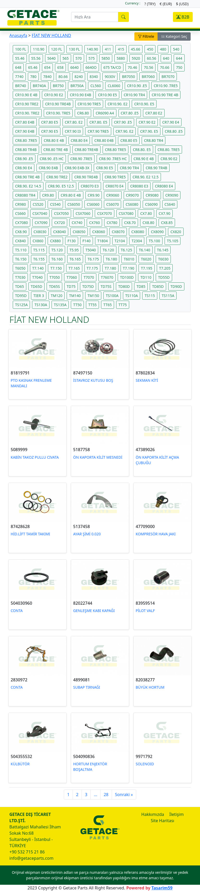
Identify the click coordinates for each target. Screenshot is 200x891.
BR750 (58, 85)
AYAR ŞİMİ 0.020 (87, 533)
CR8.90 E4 (23, 167)
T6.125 (126, 249)
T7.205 (165, 268)
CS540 (55, 204)
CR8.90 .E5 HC (52, 158)
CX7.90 (164, 213)
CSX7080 (126, 213)
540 (176, 49)
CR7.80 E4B (24, 122)
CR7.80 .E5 (130, 113)
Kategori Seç (174, 36)
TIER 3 (38, 295)
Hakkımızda (152, 814)
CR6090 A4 (105, 113)
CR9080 (152, 195)
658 (60, 67)
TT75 (122, 304)
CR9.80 (48, 195)
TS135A (60, 304)
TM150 (93, 295)
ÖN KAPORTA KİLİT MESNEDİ (97, 457)
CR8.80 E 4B (54, 140)
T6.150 (21, 259)
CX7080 (21, 222)
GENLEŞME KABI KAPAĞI (94, 610)
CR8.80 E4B (104, 140)
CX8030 (40, 231)
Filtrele (146, 36)
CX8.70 (130, 222)
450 (150, 49)
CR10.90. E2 (118, 103)
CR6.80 (83, 113)
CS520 (38, 204)
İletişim (176, 814)
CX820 (175, 231)
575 (92, 58)
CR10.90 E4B (80, 94)
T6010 (129, 259)
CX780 (112, 222)
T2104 (120, 240)
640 (166, 58)
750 (179, 67)
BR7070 (167, 76)
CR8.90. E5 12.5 (61, 186)
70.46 (132, 67)
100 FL (20, 49)
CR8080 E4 (164, 186)
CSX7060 (83, 213)
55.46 (19, 58)
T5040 (90, 249)
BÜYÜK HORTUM (150, 687)
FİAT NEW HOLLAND (51, 35)
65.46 (33, 67)
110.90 (38, 49)
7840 (47, 76)
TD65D (36, 286)
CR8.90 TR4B (156, 167)
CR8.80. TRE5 (169, 149)
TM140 (75, 295)
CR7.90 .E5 (123, 122)
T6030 (163, 259)
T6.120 (108, 249)
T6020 (146, 259)
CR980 (20, 204)
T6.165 (75, 259)
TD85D (158, 286)
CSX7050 (61, 213)
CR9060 (112, 195)
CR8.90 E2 (168, 158)
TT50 (77, 304)
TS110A (131, 295)
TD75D (88, 286)
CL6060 (114, 85)
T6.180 (111, 259)
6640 (74, 67)
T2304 (137, 240)
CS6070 (112, 204)
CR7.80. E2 (74, 122)
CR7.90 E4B (24, 131)
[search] (94, 17)
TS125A (21, 304)
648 (18, 67)
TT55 (92, 304)
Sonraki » (124, 794)
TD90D (176, 286)
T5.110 (21, 249)
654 (47, 67)
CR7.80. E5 (98, 122)
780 (33, 76)
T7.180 (110, 268)
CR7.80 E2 (153, 113)
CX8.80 (148, 222)
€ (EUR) (166, 3)
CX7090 (41, 222)
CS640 (170, 204)
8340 (94, 76)
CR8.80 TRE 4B (55, 149)
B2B (182, 17)
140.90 (92, 49)
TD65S (54, 286)
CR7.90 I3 (73, 131)
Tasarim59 (161, 888)
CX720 (59, 222)
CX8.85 (167, 222)
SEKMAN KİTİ (147, 380)
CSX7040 (40, 213)
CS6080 (132, 204)
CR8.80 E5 (128, 140)
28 (106, 794)
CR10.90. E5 (144, 103)
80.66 (63, 76)
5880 (121, 58)
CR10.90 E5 (107, 94)
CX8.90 (21, 231)
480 (163, 49)
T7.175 (92, 268)
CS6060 (93, 204)
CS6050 (73, 204)
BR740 (20, 85)
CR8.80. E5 (142, 149)
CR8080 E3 (139, 186)
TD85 (140, 286)
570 (79, 58)
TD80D (124, 286)
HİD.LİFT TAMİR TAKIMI (30, 533)
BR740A (39, 85)
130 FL (74, 49)
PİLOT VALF (145, 610)
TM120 (57, 295)
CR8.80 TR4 (153, 140)
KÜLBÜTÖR (20, 763)
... (95, 794)
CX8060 (98, 231)
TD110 (145, 277)
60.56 (151, 58)
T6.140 (144, 249)
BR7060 (148, 76)
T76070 (107, 277)
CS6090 (151, 204)
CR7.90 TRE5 (98, 131)
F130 (71, 240)
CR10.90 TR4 (134, 94)
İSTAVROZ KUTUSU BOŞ (93, 380)
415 (121, 49)
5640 (51, 58)
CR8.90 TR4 (129, 167)
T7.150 (56, 268)
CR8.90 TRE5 (115, 176)
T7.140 (38, 268)
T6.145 (162, 249)
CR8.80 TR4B (26, 149)
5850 (106, 58)
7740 (19, 76)
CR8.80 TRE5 (115, 149)
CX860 (38, 240)
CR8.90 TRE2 (56, 176)
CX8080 (137, 231)
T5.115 (39, 249)
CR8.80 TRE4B (86, 149)
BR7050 (128, 76)
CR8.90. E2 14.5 (28, 186)
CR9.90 (93, 195)
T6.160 (57, 259)
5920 (136, 58)
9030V (110, 76)
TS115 (150, 295)
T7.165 (74, 268)
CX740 (77, 222)
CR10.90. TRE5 (58, 113)
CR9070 (132, 195)
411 (108, 49)
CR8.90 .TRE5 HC (113, 158)
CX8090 (157, 231)
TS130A (40, 304)
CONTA (17, 610)
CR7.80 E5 (49, 122)
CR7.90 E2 (147, 122)
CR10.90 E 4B (26, 94)
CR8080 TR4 (25, 195)
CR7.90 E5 (49, 131)
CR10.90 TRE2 (26, 103)
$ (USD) (182, 3)
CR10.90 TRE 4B (165, 94)
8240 (78, 76)
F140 (87, 240)
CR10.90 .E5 (137, 85)
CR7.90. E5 (149, 131)
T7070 (89, 277)
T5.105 (172, 240)
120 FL (56, 49)
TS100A (112, 295)
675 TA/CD (112, 67)
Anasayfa (18, 35)
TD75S (106, 286)
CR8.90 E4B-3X (77, 167)
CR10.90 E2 (53, 94)
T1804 (102, 240)
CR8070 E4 (114, 186)
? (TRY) (149, 3)
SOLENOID (145, 763)
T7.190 (128, 268)
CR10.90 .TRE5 (166, 85)
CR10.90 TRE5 (89, 103)
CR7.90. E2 (125, 131)
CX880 (55, 240)
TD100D (127, 277)
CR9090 (171, 195)
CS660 (20, 213)
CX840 (20, 240)
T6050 (20, 268)
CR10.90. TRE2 (27, 113)
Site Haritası (162, 820)
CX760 (94, 222)
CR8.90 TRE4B (86, 176)
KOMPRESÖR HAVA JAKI (156, 533)
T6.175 (93, 259)
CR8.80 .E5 (174, 131)
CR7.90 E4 (170, 122)
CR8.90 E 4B (144, 158)
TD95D (21, 295)
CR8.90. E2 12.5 (146, 176)
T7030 (20, 277)
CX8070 (118, 231)
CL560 (95, 85)
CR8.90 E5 (104, 167)
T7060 (71, 277)
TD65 (19, 286)
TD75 (71, 286)
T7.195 (146, 268)
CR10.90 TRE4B (58, 103)
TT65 (107, 304)
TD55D (164, 277)
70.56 (148, 67)
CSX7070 (104, 213)
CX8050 (79, 231)
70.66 (164, 67)
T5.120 (57, 249)
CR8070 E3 (90, 186)
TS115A (168, 295)
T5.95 (74, 249)
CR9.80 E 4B (71, 195)
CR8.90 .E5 (24, 158)
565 (66, 58)
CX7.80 (146, 213)
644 (179, 58)
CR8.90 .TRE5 (81, 158)
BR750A (77, 85)
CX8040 (59, 231)
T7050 (54, 277)
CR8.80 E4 (79, 140)
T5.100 (154, 240)
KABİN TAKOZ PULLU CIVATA (35, 457)
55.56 (36, 58)
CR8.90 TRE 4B (27, 176)
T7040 (37, 277)
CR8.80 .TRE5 (26, 140)
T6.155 (39, 259)
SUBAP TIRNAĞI (86, 687)
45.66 (135, 49)
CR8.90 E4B (48, 167)
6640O (91, 67)
